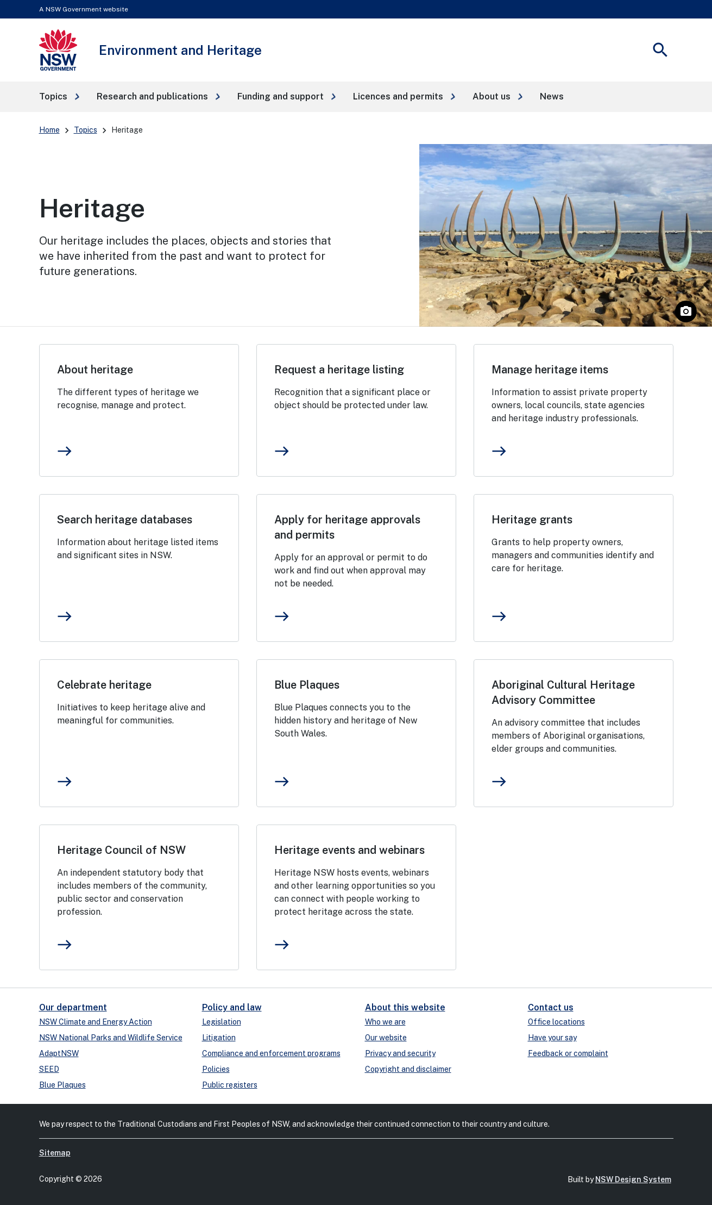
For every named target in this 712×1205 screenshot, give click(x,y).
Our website (386, 1037)
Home (49, 130)
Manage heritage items (550, 369)
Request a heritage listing (339, 369)
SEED (49, 1069)
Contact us (551, 1007)
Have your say (552, 1037)
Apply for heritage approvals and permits (347, 527)
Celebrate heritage (104, 684)
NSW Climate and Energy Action (95, 1021)
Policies (216, 1069)
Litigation (219, 1037)
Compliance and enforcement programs (271, 1053)
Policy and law (232, 1007)
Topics (85, 130)
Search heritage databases (124, 519)
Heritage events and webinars (349, 850)
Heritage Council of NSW (121, 850)
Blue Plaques (306, 684)
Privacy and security (400, 1053)
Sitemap (55, 1152)
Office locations (556, 1021)
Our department (73, 1007)
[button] (59, 97)
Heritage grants (532, 519)
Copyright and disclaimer (408, 1069)
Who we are (385, 1021)
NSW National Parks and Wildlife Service (110, 1037)
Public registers (229, 1085)
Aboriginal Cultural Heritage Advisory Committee (563, 692)
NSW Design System (633, 1179)
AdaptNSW (59, 1053)
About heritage (95, 369)
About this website (405, 1007)
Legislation (221, 1021)
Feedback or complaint (568, 1053)
